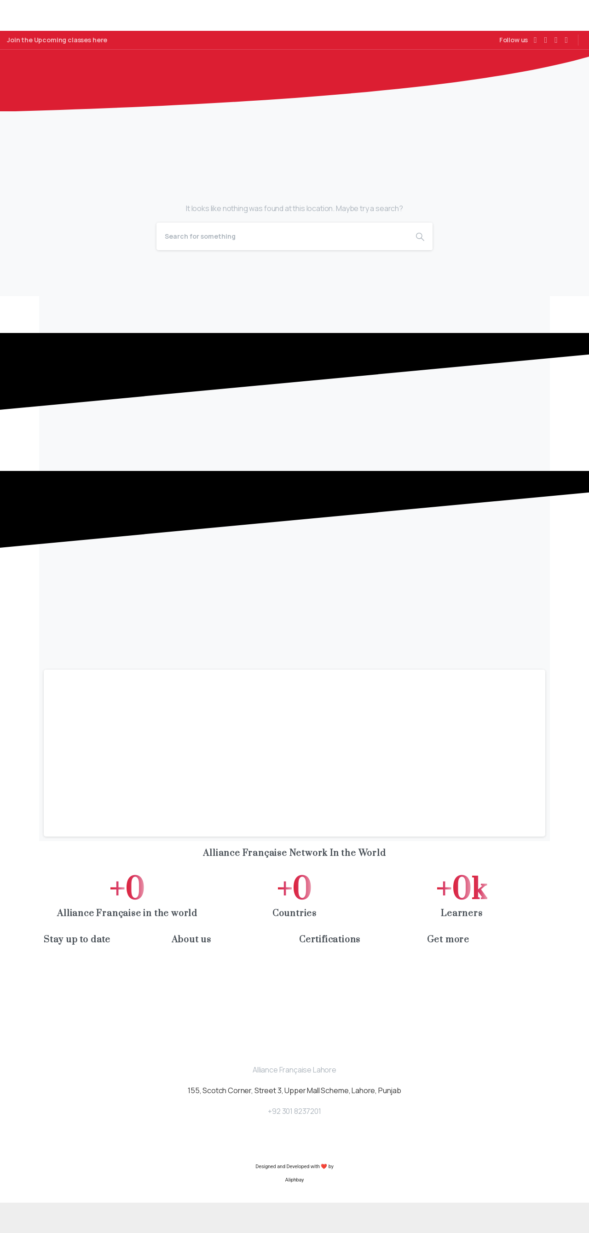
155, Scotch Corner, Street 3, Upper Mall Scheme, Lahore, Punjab (294, 1121)
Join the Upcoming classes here (57, 40)
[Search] (282, 267)
